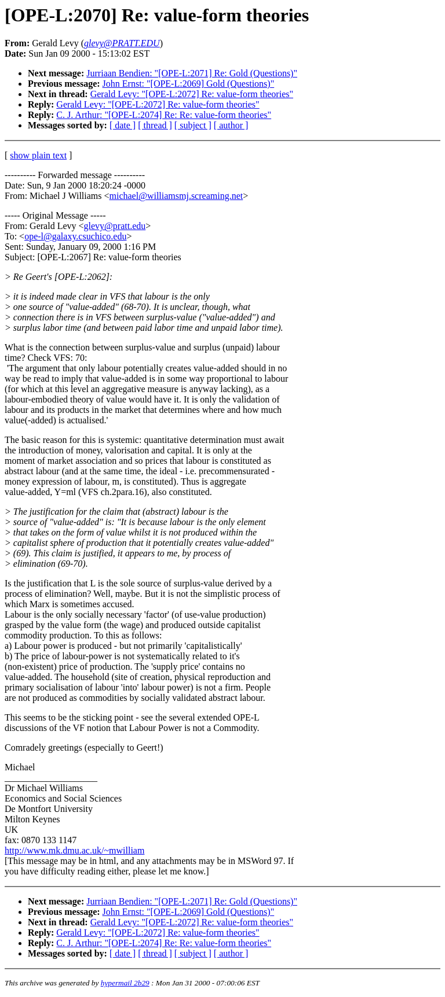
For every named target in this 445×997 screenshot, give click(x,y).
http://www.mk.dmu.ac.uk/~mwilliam (74, 850)
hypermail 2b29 (125, 982)
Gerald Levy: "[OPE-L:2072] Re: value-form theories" (191, 94)
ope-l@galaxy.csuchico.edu (75, 236)
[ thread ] (155, 125)
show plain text (38, 155)
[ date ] (123, 125)
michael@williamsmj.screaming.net (176, 196)
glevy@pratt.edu (115, 226)
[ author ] (231, 125)
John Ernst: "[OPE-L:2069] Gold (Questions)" (189, 83)
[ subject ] (192, 125)
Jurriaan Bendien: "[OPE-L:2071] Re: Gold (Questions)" (191, 73)
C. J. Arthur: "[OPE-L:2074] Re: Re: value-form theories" (163, 115)
